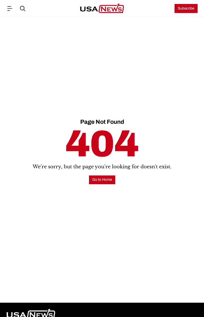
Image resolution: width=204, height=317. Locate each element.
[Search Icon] (22, 8)
